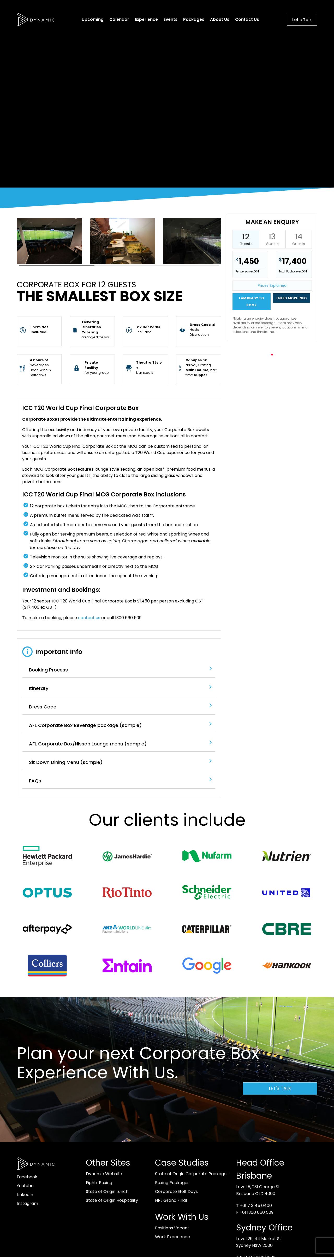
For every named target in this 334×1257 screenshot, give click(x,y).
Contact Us (247, 19)
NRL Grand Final (171, 1200)
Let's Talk (302, 20)
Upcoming (93, 19)
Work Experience (172, 1237)
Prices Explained (272, 285)
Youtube (25, 1186)
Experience (146, 19)
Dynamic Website (104, 1174)
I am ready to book (251, 301)
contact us (89, 618)
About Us (220, 19)
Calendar (119, 19)
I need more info (291, 298)
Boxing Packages (172, 1183)
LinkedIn (25, 1195)
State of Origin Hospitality (112, 1200)
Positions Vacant (172, 1228)
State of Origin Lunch (107, 1191)
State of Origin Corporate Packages (192, 1174)
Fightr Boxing (99, 1183)
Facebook (27, 1177)
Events (171, 19)
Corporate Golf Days (176, 1191)
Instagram (27, 1203)
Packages (194, 19)
